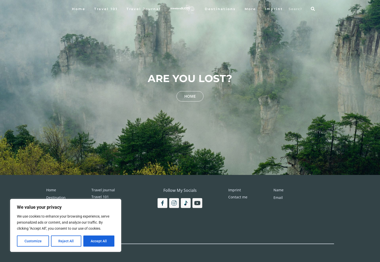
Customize (33, 241)
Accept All (99, 241)
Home (78, 9)
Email (278, 197)
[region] (65, 225)
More (250, 9)
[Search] (313, 9)
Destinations (220, 9)
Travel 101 (106, 9)
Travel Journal (143, 9)
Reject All (66, 241)
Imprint (274, 9)
